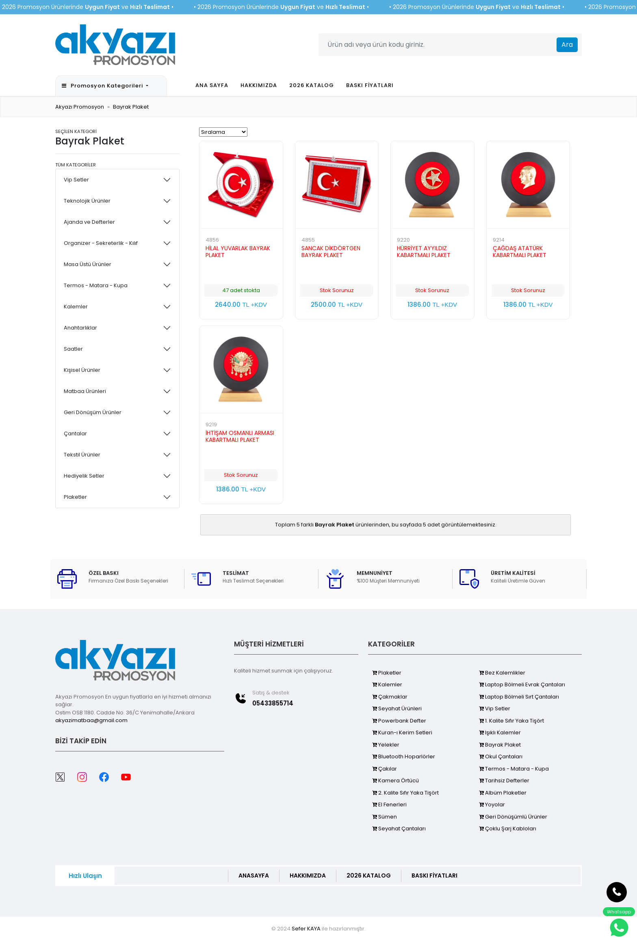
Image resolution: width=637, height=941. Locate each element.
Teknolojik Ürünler (87, 201)
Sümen (384, 817)
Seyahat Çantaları (399, 828)
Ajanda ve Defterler (89, 222)
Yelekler (385, 745)
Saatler (73, 349)
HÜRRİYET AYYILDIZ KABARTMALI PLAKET (424, 251)
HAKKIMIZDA (258, 85)
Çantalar (75, 433)
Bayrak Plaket (131, 107)
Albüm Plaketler (502, 793)
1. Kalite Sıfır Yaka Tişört (511, 721)
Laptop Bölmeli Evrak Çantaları (522, 684)
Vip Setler (76, 179)
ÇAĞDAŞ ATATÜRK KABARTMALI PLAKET (519, 251)
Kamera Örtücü (395, 780)
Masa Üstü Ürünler (87, 264)
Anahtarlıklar (80, 328)
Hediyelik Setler (84, 476)
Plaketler (75, 497)
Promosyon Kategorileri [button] (103, 86)
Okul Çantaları (500, 756)
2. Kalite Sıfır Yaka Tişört (405, 793)
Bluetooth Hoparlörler (403, 756)
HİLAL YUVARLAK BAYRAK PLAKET (238, 251)
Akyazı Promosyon (79, 107)
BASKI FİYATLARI (370, 85)
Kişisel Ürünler (82, 370)
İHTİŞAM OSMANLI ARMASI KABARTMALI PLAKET (240, 436)
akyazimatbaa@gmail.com (91, 720)
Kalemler (76, 306)
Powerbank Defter (399, 721)
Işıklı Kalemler (500, 732)
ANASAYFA (253, 875)
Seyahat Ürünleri (397, 708)
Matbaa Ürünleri (85, 391)
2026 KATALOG (311, 85)
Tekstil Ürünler (82, 454)
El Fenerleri (389, 804)
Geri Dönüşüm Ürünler (92, 412)
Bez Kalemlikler (502, 673)
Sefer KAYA (306, 928)
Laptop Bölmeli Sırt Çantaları (519, 697)
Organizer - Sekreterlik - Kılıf (101, 243)
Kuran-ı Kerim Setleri (402, 732)
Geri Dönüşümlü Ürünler (513, 817)
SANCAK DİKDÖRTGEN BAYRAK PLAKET (330, 251)
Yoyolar (492, 804)
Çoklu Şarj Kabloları (507, 828)
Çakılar (384, 769)
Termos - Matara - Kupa (96, 285)
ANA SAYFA (211, 85)
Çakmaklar (389, 697)
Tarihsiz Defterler (504, 780)
